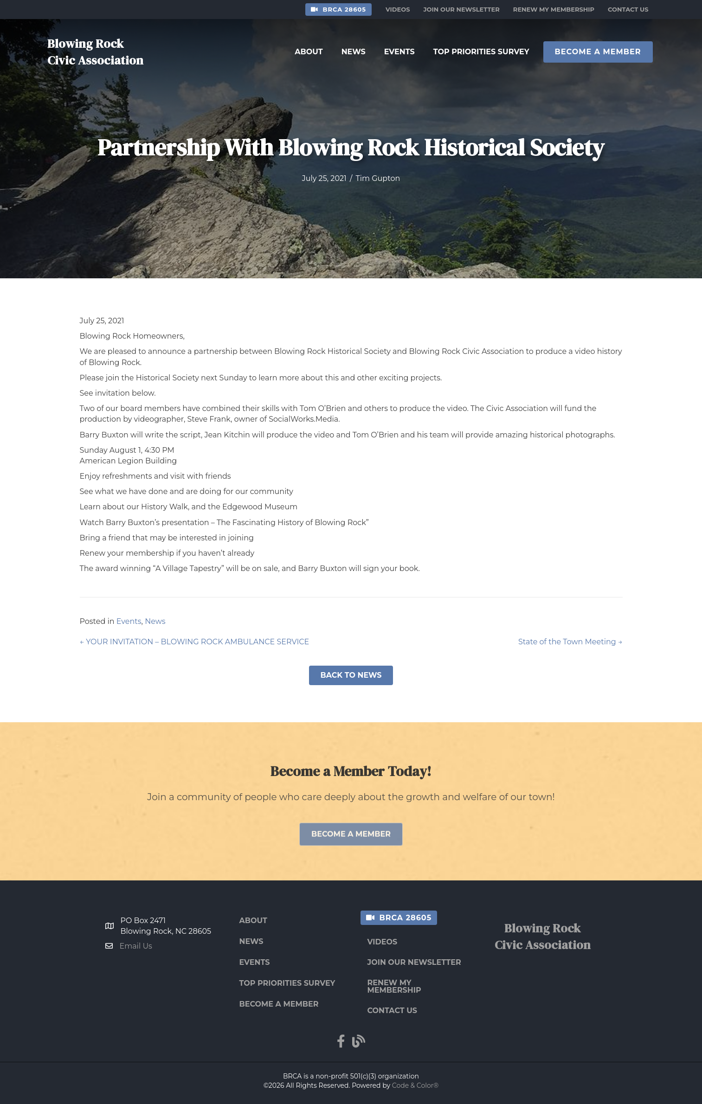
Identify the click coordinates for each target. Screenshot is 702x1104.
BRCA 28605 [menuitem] (344, 9)
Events (129, 621)
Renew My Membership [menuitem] (553, 9)
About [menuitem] (253, 920)
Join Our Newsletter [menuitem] (462, 9)
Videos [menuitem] (398, 9)
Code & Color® (415, 1085)
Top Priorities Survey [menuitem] (287, 983)
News (155, 621)
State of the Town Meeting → (570, 641)
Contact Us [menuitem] (628, 9)
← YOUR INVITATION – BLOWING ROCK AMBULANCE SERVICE (194, 641)
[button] (351, 675)
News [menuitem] (251, 941)
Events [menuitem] (254, 962)
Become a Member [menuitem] (279, 1004)
